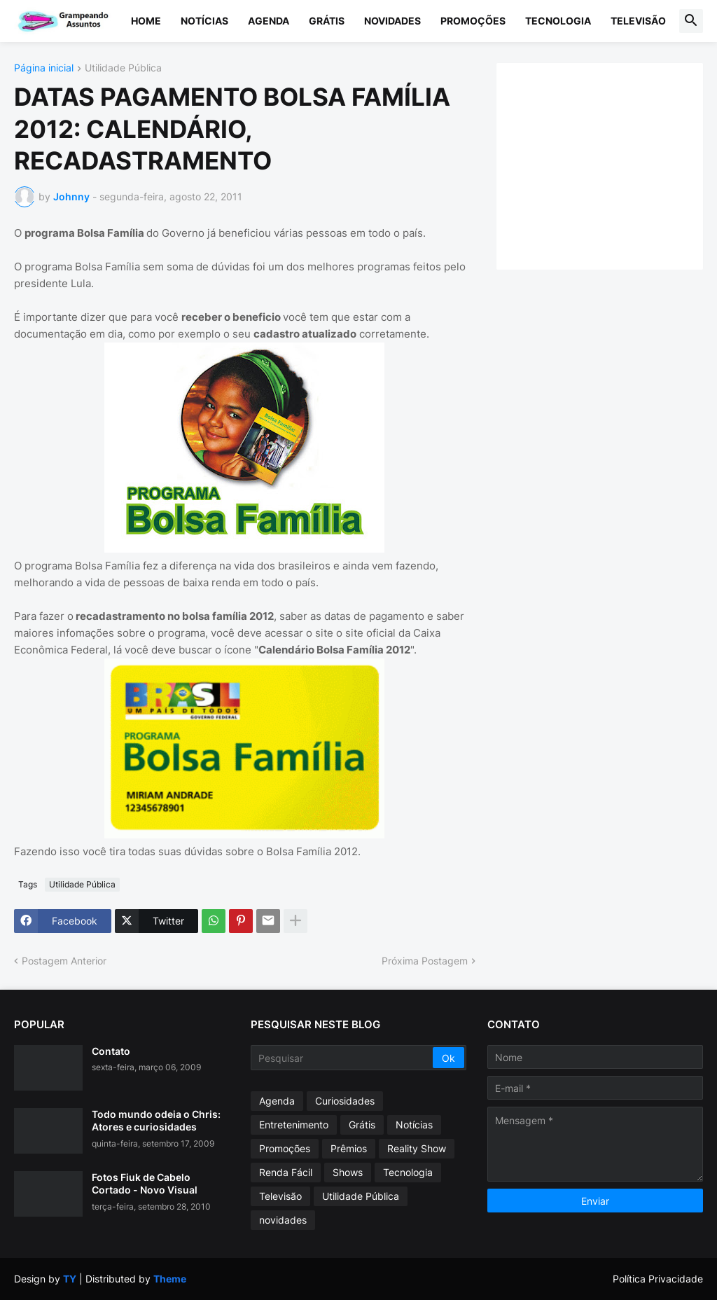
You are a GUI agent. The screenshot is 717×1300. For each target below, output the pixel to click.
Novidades (392, 21)
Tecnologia (558, 21)
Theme (169, 1279)
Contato (111, 1051)
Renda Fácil (285, 1172)
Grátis (326, 21)
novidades (283, 1220)
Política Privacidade (658, 1279)
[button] (691, 21)
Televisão (638, 21)
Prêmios (348, 1148)
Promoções (473, 21)
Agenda (268, 21)
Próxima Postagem (425, 961)
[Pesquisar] (343, 1057)
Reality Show (416, 1148)
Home (146, 21)
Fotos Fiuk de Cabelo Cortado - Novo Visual (144, 1183)
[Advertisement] (613, 164)
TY (69, 1279)
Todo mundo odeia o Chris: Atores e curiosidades (156, 1120)
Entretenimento (293, 1124)
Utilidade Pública (123, 68)
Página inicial (44, 68)
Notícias (204, 21)
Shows (348, 1172)
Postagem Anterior (64, 961)
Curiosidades (345, 1101)
